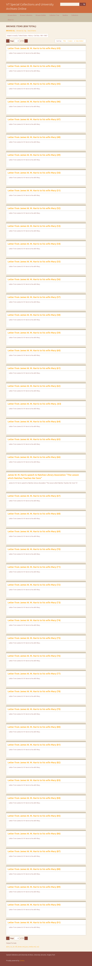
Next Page (26, 41)
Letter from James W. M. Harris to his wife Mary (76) (34, 656)
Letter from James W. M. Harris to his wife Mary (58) (34, 315)
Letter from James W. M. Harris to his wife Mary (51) (34, 190)
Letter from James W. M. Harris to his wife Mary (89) (34, 887)
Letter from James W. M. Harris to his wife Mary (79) (34, 709)
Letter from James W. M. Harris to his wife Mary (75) (34, 638)
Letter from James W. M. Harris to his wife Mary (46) (34, 101)
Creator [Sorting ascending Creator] (70, 41)
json (26, 947)
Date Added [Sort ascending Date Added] (79, 41)
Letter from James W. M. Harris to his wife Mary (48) (34, 137)
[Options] (81, 4)
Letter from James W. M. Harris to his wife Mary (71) (34, 567)
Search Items (32, 30)
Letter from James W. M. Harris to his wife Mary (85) (34, 816)
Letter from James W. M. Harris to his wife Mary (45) (34, 84)
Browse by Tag (21, 30)
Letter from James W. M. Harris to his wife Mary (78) (34, 691)
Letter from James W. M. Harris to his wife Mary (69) (34, 531)
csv (11, 947)
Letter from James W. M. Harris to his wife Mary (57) (34, 297)
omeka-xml (32, 947)
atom (8, 947)
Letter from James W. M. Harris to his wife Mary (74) (34, 620)
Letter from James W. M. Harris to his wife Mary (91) (34, 922)
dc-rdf (15, 947)
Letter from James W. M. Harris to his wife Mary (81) (34, 745)
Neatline (65, 15)
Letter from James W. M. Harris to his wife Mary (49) (34, 155)
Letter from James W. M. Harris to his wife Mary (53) (34, 226)
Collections (74, 15)
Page (14, 40)
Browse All (10, 30)
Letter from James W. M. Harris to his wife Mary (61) (34, 368)
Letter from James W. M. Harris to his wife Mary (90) (34, 904)
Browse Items (12, 15)
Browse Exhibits (41, 15)
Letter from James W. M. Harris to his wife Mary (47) (34, 119)
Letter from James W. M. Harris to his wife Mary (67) (34, 496)
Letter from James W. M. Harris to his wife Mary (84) (34, 798)
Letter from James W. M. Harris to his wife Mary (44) (34, 66)
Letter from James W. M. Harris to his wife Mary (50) (34, 173)
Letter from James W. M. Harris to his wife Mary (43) (34, 48)
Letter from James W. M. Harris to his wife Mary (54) (34, 244)
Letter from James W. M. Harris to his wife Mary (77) (34, 673)
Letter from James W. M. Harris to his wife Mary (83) (34, 780)
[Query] (73, 4)
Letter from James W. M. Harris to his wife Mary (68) (34, 513)
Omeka (22, 960)
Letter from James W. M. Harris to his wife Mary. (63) (34, 404)
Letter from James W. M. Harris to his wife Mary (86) (34, 833)
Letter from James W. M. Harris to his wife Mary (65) (34, 439)
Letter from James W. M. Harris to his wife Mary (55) (34, 261)
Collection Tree (54, 15)
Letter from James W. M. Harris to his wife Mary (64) (34, 421)
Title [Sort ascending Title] (64, 41)
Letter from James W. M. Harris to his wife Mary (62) (34, 386)
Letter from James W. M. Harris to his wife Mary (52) (34, 208)
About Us (11, 20)
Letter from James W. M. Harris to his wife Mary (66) (34, 457)
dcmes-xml (21, 947)
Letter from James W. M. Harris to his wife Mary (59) (34, 332)
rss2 (37, 947)
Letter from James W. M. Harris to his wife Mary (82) (34, 762)
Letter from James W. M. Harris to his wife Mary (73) (34, 602)
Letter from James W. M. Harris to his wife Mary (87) (34, 851)
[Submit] (84, 4)
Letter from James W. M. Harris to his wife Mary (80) (34, 727)
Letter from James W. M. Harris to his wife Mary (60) (34, 350)
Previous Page (7, 41)
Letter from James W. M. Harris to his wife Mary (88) (34, 869)
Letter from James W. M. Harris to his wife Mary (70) (34, 549)
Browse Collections (26, 15)
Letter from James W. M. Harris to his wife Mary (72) (34, 585)
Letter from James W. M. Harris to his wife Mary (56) (34, 279)
